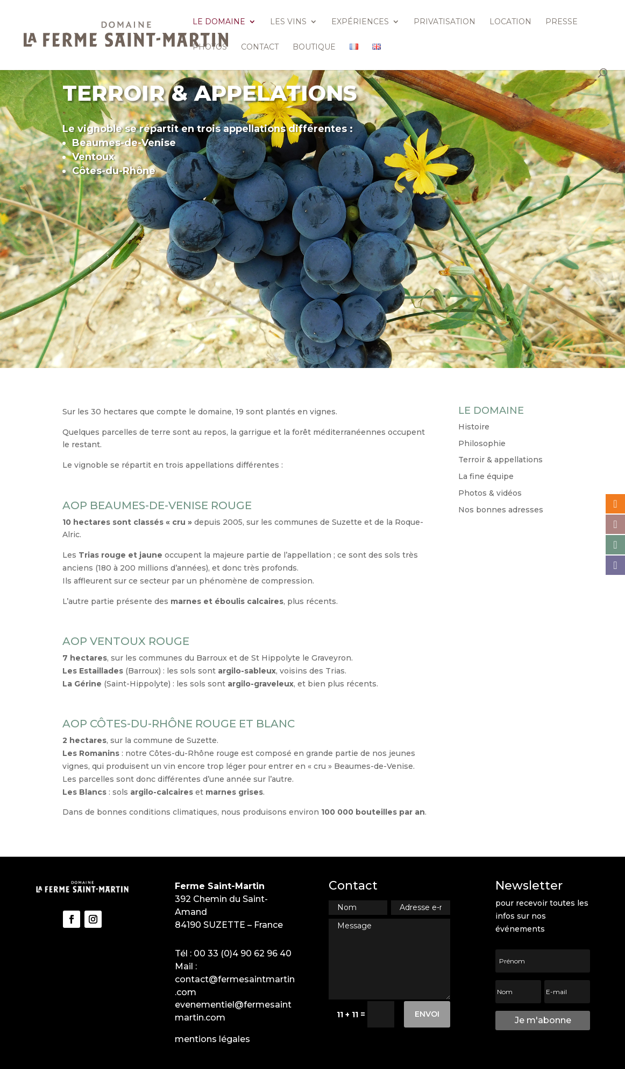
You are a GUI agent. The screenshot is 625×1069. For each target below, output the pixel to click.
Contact (260, 47)
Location (510, 22)
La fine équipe (486, 476)
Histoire (473, 427)
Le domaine (219, 22)
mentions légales (212, 1039)
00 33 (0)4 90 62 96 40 (243, 953)
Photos (210, 47)
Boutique (314, 47)
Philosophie (482, 443)
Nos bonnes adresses (500, 510)
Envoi (427, 1014)
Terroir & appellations (500, 459)
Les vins (288, 22)
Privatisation (444, 22)
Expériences (360, 22)
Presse (561, 22)
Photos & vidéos (490, 493)
